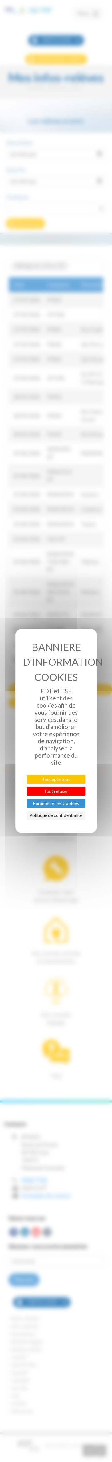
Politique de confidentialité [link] (55, 815)
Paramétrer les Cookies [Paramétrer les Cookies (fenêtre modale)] (56, 803)
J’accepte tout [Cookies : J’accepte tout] (56, 779)
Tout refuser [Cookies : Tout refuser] (56, 791)
